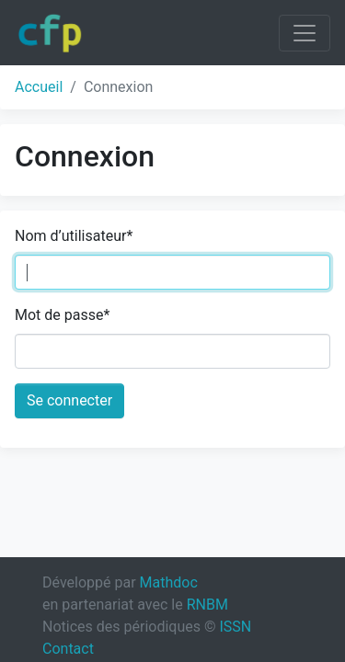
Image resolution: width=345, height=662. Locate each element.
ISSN (235, 626)
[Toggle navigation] (304, 33)
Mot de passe (62, 315)
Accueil (39, 87)
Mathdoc (169, 582)
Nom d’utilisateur (73, 236)
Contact (68, 648)
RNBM (207, 604)
